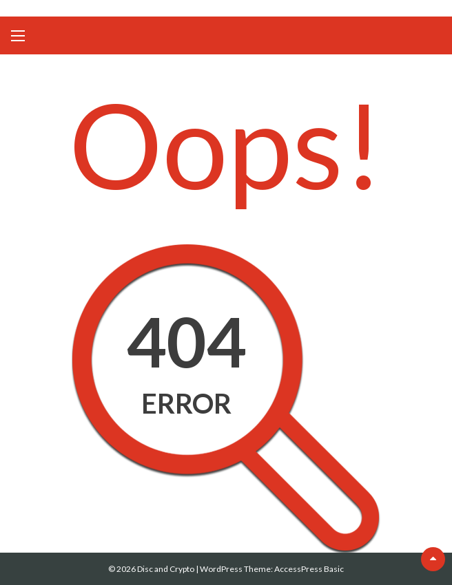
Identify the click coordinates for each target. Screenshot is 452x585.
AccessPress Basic (309, 569)
